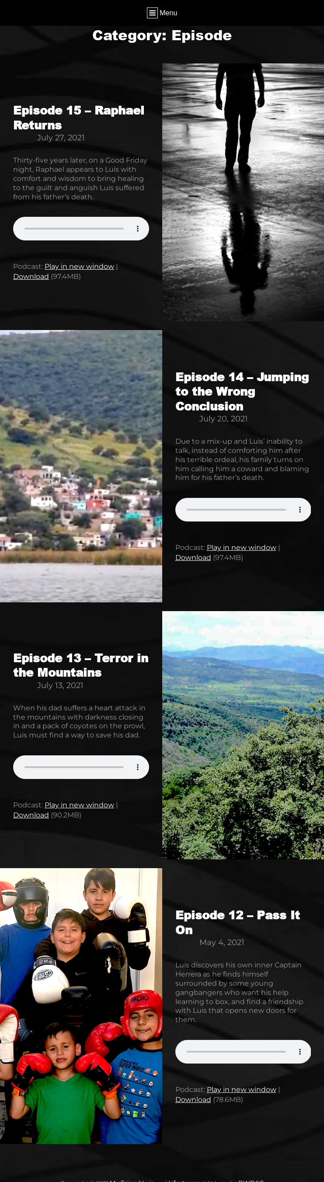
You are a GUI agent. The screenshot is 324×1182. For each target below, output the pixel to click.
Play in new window (79, 265)
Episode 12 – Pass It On (237, 916)
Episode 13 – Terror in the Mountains (80, 661)
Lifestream (184, 1175)
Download (31, 275)
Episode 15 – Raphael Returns (78, 117)
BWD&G (248, 1175)
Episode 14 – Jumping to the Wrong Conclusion (242, 389)
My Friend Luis (134, 1175)
